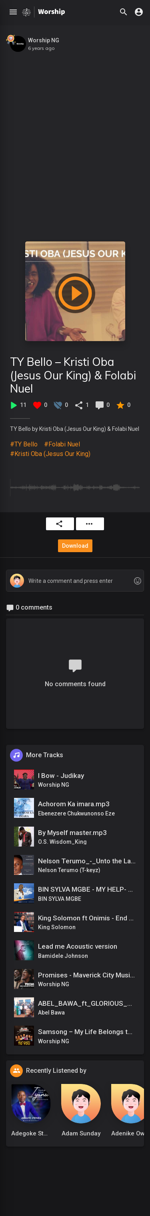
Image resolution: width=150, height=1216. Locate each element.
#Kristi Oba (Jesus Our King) (50, 454)
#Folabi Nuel (62, 444)
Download (75, 546)
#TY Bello (24, 444)
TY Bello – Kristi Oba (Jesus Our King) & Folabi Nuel (73, 375)
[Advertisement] (75, 142)
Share (59, 524)
